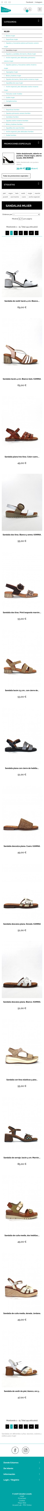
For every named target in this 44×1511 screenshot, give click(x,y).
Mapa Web (22, 1503)
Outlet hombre (11, 135)
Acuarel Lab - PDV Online (22, 1505)
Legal (22, 1496)
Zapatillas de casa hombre (15, 128)
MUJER (7, 31)
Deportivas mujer (12, 39)
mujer (30, 193)
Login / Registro (11, 1480)
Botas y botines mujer (13, 76)
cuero (24, 197)
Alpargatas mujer (12, 72)
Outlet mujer (10, 97)
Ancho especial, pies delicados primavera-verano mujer (20, 59)
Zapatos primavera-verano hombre (18, 113)
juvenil (5, 197)
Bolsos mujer (10, 36)
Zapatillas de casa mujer (14, 83)
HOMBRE (7, 105)
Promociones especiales (17, 144)
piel (4, 193)
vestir (23, 193)
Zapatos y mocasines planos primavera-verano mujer (21, 44)
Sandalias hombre (12, 117)
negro (10, 193)
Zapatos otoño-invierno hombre (17, 120)
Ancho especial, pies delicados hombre (20, 131)
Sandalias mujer (11, 50)
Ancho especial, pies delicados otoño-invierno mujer (21, 88)
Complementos (11, 101)
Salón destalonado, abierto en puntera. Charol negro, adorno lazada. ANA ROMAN (29, 156)
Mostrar (15, 219)
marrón (37, 193)
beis (16, 193)
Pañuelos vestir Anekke (14, 94)
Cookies (22, 1501)
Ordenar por (7, 214)
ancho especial (34, 197)
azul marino (14, 197)
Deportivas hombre (12, 110)
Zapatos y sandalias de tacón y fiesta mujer (21, 54)
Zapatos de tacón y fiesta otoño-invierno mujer (22, 79)
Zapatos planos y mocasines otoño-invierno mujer (20, 66)
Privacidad (22, 1498)
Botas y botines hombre (14, 124)
